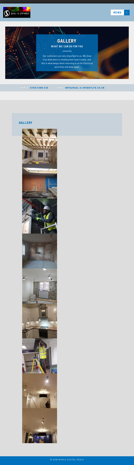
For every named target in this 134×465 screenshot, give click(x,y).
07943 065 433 (34, 87)
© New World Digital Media (67, 459)
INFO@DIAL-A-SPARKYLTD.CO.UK (81, 87)
